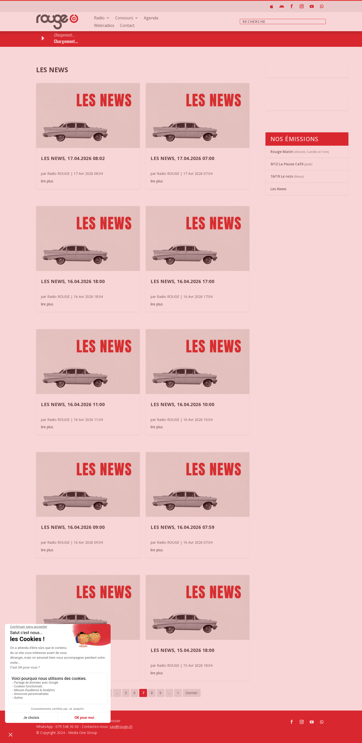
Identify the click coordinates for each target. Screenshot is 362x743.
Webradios (104, 26)
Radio (99, 18)
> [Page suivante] (178, 692)
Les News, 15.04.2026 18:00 (182, 650)
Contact (127, 26)
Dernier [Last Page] (192, 692)
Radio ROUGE (58, 173)
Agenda (151, 18)
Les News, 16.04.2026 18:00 (73, 281)
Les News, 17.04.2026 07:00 (182, 158)
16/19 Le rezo (281, 176)
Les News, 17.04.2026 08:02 (73, 158)
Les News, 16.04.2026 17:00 (182, 281)
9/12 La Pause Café (286, 164)
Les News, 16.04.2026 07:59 (182, 527)
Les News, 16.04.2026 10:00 (182, 404)
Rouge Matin (281, 151)
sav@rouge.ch (121, 726)
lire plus (47, 181)
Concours (124, 18)
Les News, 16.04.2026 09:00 (73, 527)
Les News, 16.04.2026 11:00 (73, 404)
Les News (278, 188)
